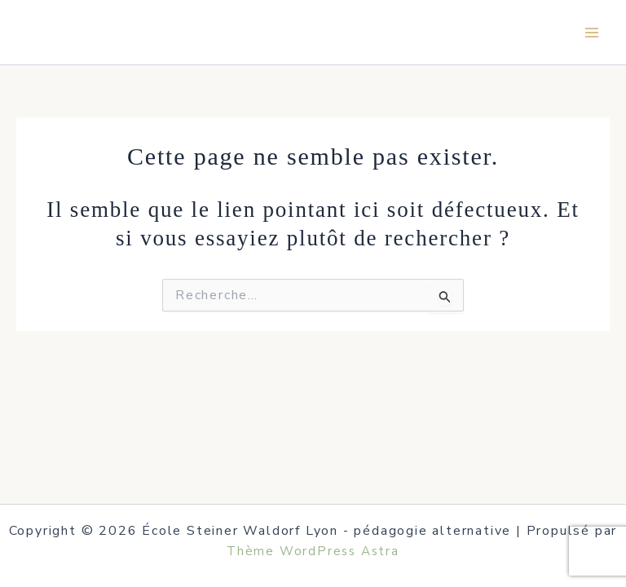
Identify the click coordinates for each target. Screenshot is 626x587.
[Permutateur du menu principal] (592, 33)
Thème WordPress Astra (313, 551)
